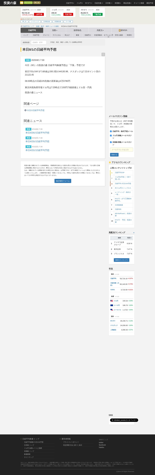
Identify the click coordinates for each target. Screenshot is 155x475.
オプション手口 (108, 35)
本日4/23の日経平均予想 (37, 141)
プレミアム (28, 3)
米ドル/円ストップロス (123, 188)
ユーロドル (117, 310)
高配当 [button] (100, 30)
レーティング (35, 21)
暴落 (77, 35)
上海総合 (113, 330)
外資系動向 (98, 35)
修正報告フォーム (63, 181)
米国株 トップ (29, 451)
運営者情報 (66, 439)
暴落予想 (149, 3)
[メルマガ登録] (21, 3)
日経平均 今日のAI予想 (123, 183)
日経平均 (32, 30)
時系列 (129, 35)
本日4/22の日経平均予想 (37, 150)
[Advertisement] (122, 75)
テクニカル (57, 35)
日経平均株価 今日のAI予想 (33, 442)
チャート (46, 35)
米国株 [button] (118, 3)
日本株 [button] (108, 3)
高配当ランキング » (121, 260)
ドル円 (116, 301)
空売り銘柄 (119, 35)
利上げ (67, 35)
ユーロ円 (117, 305)
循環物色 (77, 30)
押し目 (37, 3)
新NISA (123, 30)
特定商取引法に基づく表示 (72, 445)
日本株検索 (119, 205)
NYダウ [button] (88, 3)
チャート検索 (139, 3)
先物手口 (88, 35)
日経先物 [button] (99, 3)
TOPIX (112, 290)
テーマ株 (68, 21)
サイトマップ (29, 457)
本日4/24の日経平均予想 (37, 133)
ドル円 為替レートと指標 (33, 448)
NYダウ (112, 321)
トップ (25, 35)
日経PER (118, 209)
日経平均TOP (119, 172)
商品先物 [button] (127, 3)
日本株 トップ (29, 445)
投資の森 (10, 3)
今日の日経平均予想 (35, 110)
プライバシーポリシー (71, 442)
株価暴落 (27, 454)
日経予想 (36, 35)
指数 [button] (54, 30)
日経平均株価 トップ (30, 439)
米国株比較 (57, 21)
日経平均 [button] (70, 3)
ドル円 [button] (80, 3)
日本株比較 (46, 21)
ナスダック (114, 325)
